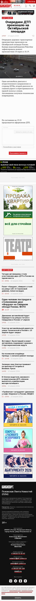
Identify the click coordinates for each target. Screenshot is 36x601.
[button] (34, 6)
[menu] (26, 6)
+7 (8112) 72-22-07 (18, 553)
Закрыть (24, 132)
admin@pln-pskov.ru (18, 563)
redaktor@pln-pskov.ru (18, 558)
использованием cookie (15, 590)
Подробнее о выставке (12, 147)
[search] (30, 6)
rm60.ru (18, 571)
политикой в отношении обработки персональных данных (17, 591)
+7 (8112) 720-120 (18, 568)
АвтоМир (7, 18)
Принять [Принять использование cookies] (18, 598)
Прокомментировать (18, 153)
